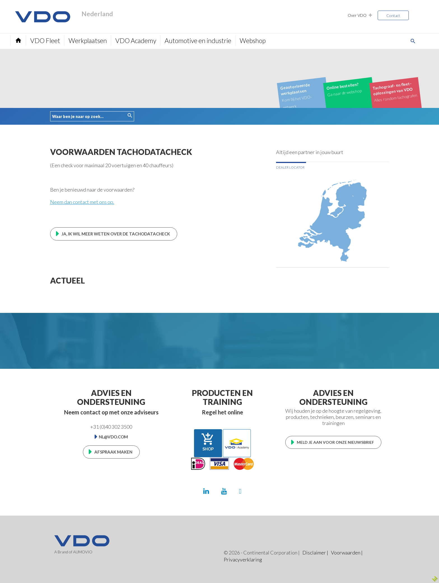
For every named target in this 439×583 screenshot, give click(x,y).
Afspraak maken (113, 451)
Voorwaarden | (347, 552)
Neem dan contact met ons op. (82, 202)
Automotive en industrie (198, 40)
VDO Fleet (45, 40)
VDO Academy (135, 40)
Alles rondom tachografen (394, 91)
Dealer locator (290, 167)
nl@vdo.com (113, 436)
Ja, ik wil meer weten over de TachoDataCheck (116, 233)
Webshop (253, 40)
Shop (208, 441)
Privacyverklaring (243, 559)
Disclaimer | (315, 552)
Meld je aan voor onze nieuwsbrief (335, 442)
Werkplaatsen (88, 40)
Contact (393, 15)
